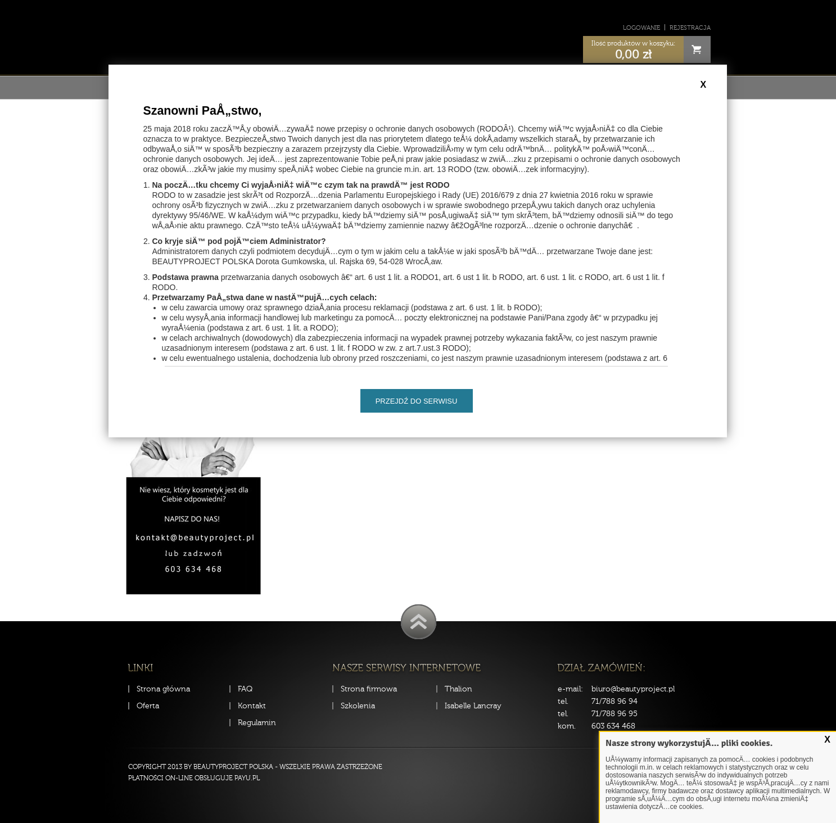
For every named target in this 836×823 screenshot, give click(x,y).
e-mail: (570, 689)
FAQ (245, 689)
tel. (563, 701)
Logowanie (641, 27)
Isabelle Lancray (473, 706)
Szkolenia (358, 706)
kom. (567, 726)
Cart (697, 49)
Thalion (458, 689)
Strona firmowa (369, 689)
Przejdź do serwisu (417, 401)
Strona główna (163, 689)
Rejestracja (690, 27)
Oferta (148, 706)
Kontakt (252, 706)
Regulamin (257, 722)
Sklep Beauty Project (418, 35)
